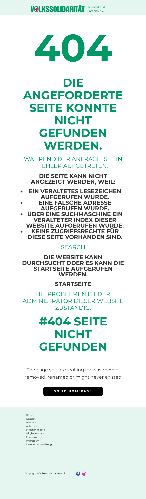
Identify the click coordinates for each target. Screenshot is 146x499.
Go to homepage (73, 391)
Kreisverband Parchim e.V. (96, 9)
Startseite (73, 283)
